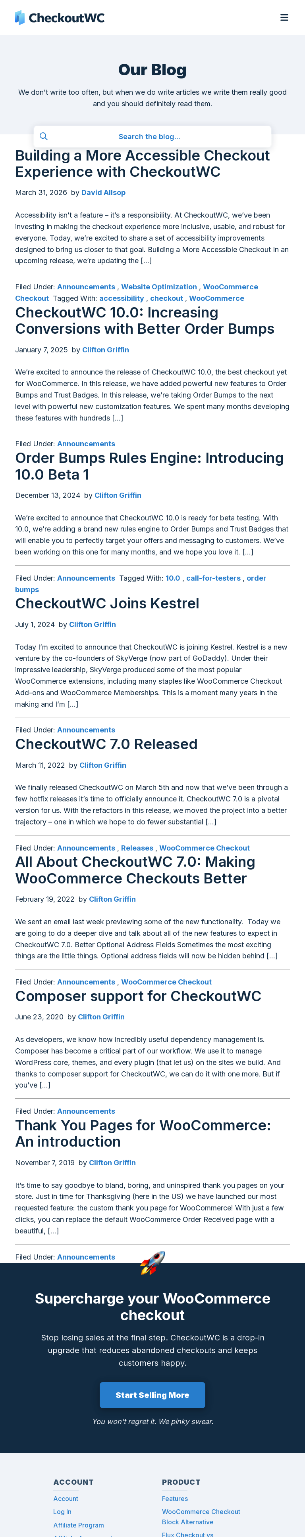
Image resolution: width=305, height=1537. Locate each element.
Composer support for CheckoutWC (138, 996)
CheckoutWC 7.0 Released (106, 744)
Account (65, 1499)
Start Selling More (152, 1395)
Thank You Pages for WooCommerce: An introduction (143, 1133)
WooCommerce (216, 298)
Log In (62, 1512)
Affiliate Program (78, 1525)
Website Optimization (159, 287)
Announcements (86, 287)
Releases (137, 848)
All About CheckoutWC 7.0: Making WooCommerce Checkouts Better (135, 870)
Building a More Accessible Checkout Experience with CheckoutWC (142, 163)
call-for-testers (213, 578)
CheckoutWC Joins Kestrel (107, 603)
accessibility (121, 298)
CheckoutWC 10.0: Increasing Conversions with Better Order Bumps (144, 320)
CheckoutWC (59, 17)
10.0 (173, 578)
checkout (166, 298)
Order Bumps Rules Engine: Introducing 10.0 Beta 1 (149, 466)
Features (175, 1499)
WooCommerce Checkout (204, 848)
